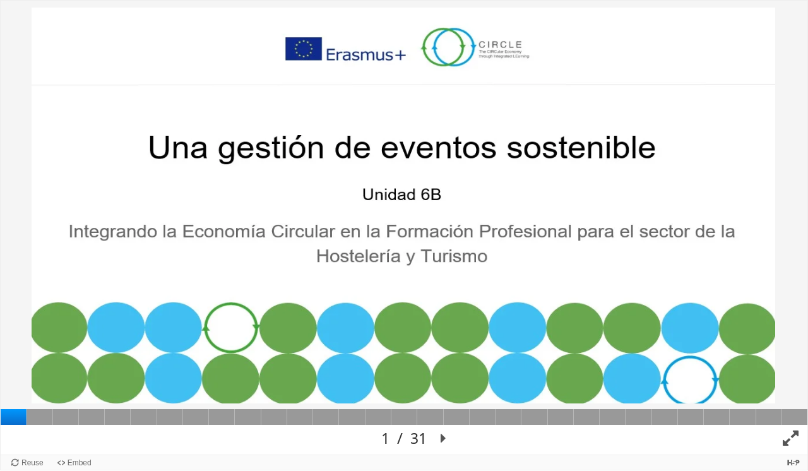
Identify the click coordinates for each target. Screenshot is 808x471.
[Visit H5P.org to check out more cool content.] (793, 462)
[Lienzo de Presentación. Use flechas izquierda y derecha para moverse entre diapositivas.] (404, 228)
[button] (443, 439)
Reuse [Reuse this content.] (32, 462)
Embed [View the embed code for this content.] (80, 462)
